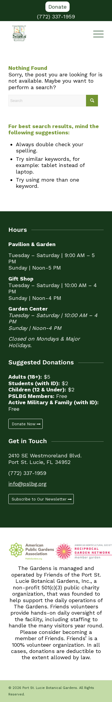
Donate (57, 7)
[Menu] (95, 33)
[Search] (53, 100)
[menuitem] (57, 6)
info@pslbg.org (27, 484)
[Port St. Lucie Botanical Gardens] (46, 33)
